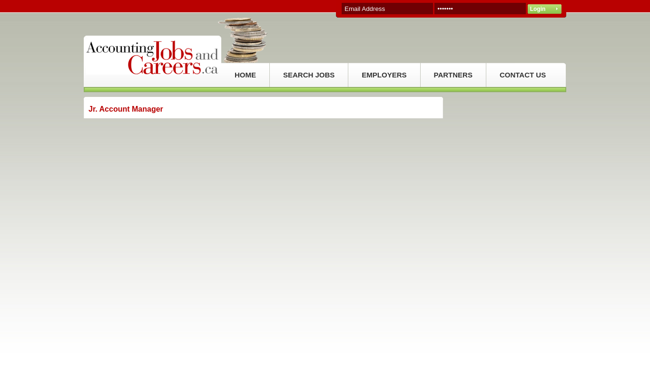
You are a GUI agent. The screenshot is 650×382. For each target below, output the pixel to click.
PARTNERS (453, 75)
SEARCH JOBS (309, 75)
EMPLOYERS (384, 75)
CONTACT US (523, 75)
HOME (245, 75)
